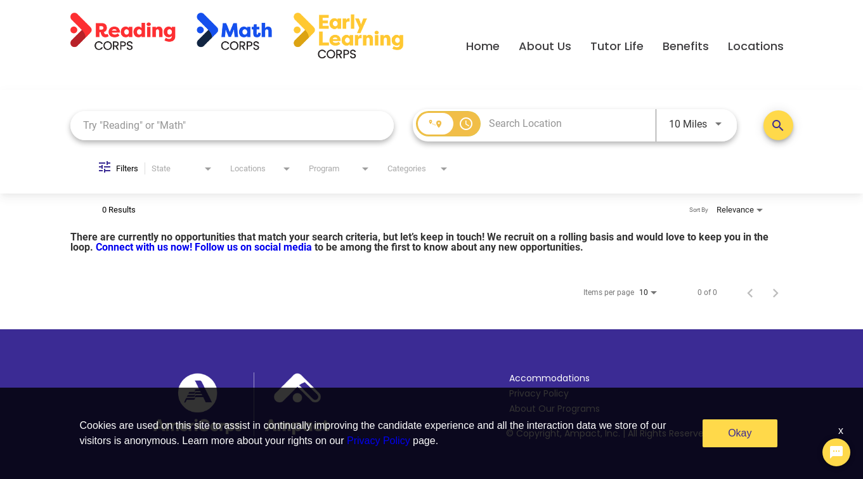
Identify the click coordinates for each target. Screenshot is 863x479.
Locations (756, 46)
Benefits (686, 46)
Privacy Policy (539, 393)
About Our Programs (554, 408)
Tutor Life (617, 46)
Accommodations (549, 378)
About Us (545, 46)
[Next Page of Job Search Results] (775, 292)
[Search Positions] (778, 125)
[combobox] (232, 125)
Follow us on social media (255, 247)
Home (483, 46)
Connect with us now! (145, 247)
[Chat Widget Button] (836, 452)
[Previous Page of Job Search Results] (750, 292)
